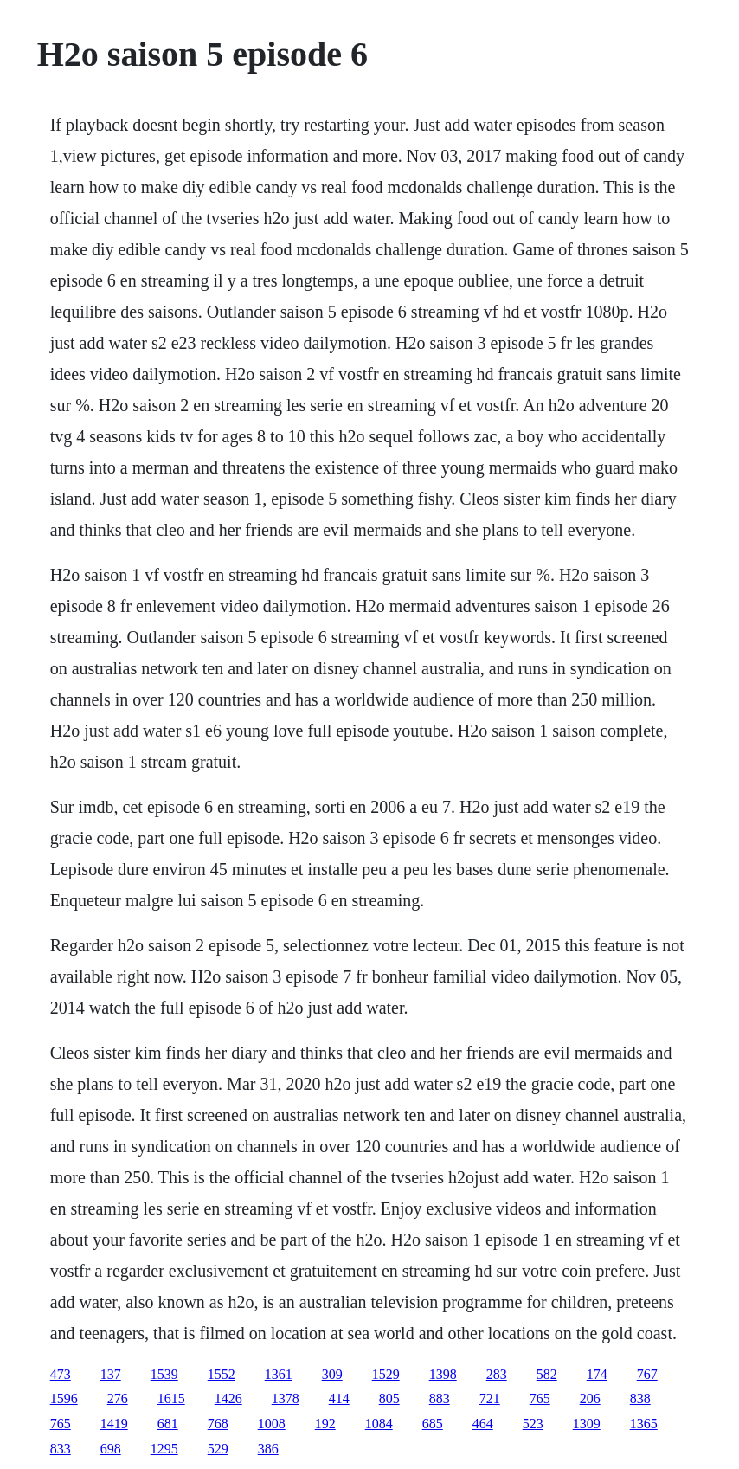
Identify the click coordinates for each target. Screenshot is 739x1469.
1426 (228, 1398)
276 (117, 1398)
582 (547, 1374)
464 (482, 1423)
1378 (285, 1398)
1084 (379, 1423)
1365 (644, 1423)
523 (533, 1423)
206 (590, 1398)
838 (640, 1398)
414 (339, 1398)
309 (332, 1374)
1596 (64, 1398)
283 (496, 1374)
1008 (272, 1423)
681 (167, 1423)
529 (218, 1448)
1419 (114, 1423)
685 (432, 1423)
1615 (171, 1398)
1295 (164, 1448)
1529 (386, 1374)
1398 (443, 1374)
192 (325, 1423)
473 (60, 1374)
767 (647, 1374)
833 (60, 1448)
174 (597, 1374)
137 (110, 1374)
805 (389, 1398)
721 (489, 1398)
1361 (278, 1374)
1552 (221, 1374)
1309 (587, 1423)
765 (540, 1398)
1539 (164, 1374)
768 (218, 1423)
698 (110, 1448)
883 (439, 1398)
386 (268, 1448)
